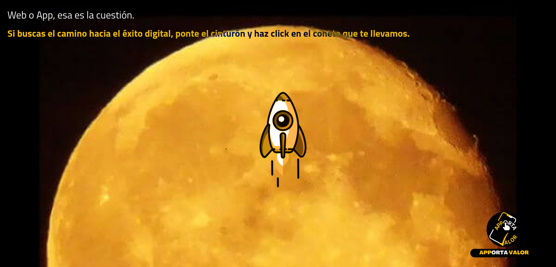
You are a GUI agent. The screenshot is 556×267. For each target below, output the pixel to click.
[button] (278, 147)
